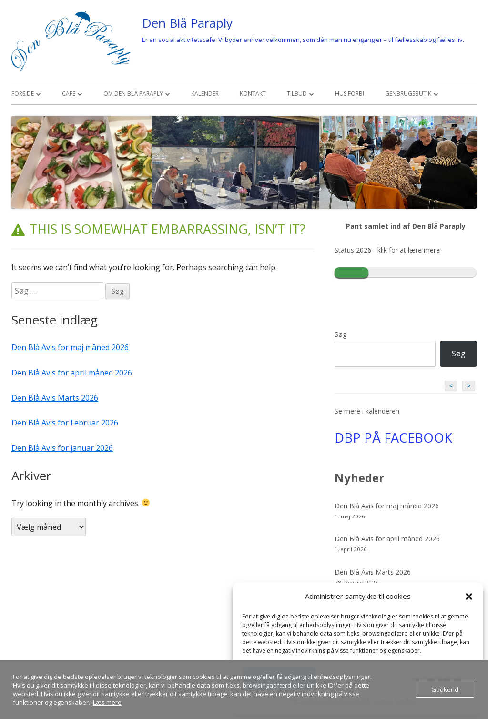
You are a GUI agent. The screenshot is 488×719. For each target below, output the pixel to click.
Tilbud (297, 94)
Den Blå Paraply (187, 22)
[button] (469, 596)
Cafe (68, 94)
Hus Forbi (349, 94)
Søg (340, 334)
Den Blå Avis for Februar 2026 (64, 422)
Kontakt (253, 94)
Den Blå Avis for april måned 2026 (71, 372)
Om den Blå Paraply (133, 94)
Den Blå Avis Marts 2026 (54, 398)
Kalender (205, 94)
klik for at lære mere (408, 249)
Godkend (444, 689)
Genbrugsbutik (408, 94)
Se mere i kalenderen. (368, 410)
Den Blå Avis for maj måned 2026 (70, 347)
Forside (22, 94)
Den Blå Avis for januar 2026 (62, 448)
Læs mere (107, 702)
